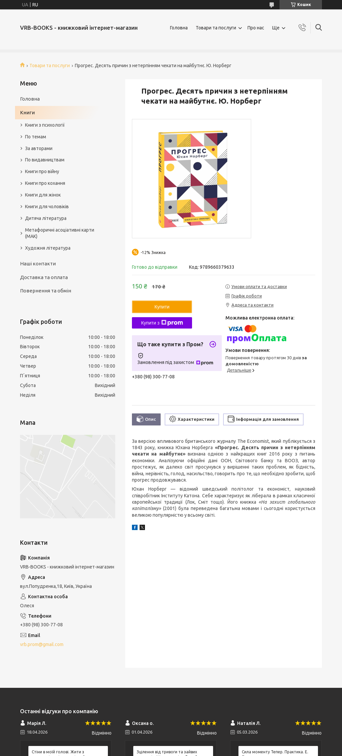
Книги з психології (45, 125)
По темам (35, 136)
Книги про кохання (45, 183)
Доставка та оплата (44, 277)
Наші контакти (38, 263)
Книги (27, 112)
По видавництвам (44, 159)
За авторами (38, 148)
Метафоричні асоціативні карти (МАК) (59, 233)
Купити (162, 306)
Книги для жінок (43, 195)
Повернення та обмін (45, 290)
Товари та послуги (216, 27)
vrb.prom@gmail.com (41, 644)
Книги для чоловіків (47, 206)
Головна (179, 27)
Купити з (162, 323)
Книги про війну (42, 171)
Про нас (255, 27)
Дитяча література (45, 218)
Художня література (47, 248)
